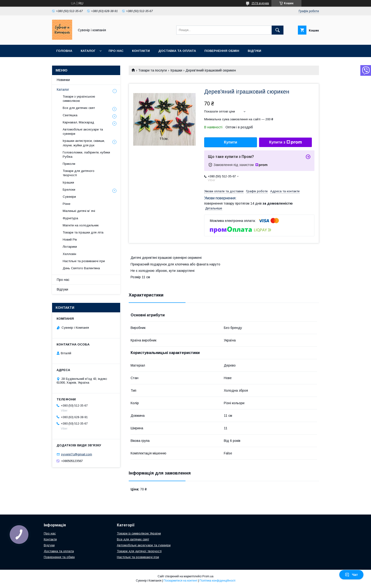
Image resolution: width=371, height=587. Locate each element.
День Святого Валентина (81, 268)
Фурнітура (70, 218)
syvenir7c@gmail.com (76, 454)
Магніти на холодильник (81, 225)
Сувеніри (69, 196)
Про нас (116, 51)
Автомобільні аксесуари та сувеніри (83, 131)
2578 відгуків (260, 3)
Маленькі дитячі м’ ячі (79, 211)
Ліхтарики (70, 246)
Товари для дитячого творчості (78, 173)
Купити (230, 142)
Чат (351, 575)
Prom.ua (207, 576)
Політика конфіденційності (217, 580)
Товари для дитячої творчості (139, 551)
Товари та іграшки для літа (83, 232)
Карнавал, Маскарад (78, 122)
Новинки (63, 80)
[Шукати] (277, 30)
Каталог (88, 51)
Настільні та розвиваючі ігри (84, 261)
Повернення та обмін (59, 557)
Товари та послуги (152, 70)
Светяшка (70, 115)
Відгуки (254, 51)
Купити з (285, 142)
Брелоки (69, 189)
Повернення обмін (221, 51)
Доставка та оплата (177, 51)
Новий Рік (70, 239)
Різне (66, 204)
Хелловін (69, 254)
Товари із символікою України (139, 533)
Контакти (141, 51)
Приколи (69, 164)
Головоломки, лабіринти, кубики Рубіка (86, 154)
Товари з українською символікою (79, 99)
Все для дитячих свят (79, 108)
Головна (64, 51)
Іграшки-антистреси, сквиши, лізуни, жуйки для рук (84, 143)
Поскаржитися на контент (180, 580)
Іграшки (176, 70)
